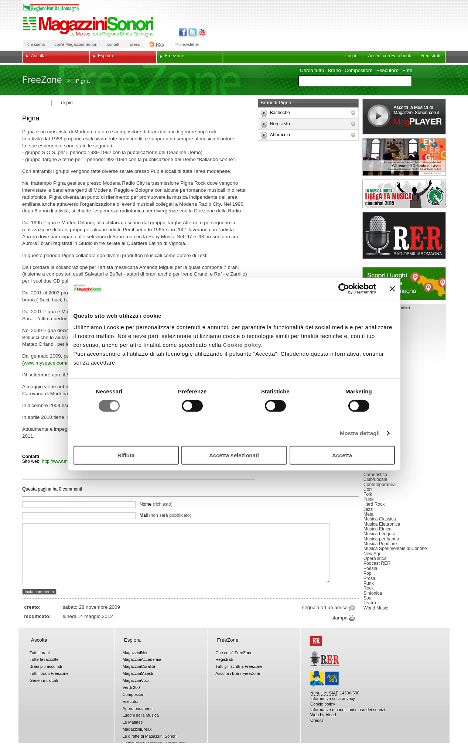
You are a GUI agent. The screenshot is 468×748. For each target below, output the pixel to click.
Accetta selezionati (234, 455)
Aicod (330, 715)
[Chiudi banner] (392, 288)
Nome (156, 504)
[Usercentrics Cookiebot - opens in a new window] (343, 288)
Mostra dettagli (360, 433)
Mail (165, 515)
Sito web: (32, 461)
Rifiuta (126, 455)
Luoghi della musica (404, 283)
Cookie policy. (243, 345)
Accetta (342, 455)
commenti (71, 489)
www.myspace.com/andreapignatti (61, 363)
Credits (317, 720)
